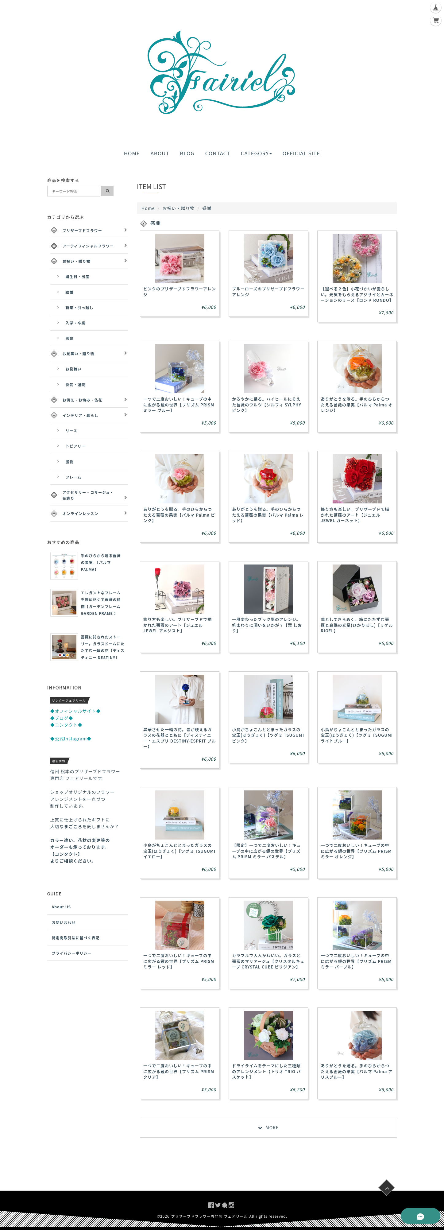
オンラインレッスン (80, 513)
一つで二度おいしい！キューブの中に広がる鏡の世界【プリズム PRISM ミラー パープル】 (356, 961)
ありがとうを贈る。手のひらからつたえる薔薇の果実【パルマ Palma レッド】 (268, 514)
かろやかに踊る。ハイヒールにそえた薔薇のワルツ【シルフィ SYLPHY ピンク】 (266, 404)
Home (148, 208)
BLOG (187, 153)
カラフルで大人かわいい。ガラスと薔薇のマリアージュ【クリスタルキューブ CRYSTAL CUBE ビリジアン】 (268, 961)
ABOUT (160, 153)
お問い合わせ (64, 922)
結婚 (70, 292)
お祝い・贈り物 (178, 208)
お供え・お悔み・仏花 (82, 399)
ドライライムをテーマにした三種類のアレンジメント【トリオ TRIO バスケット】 (266, 1071)
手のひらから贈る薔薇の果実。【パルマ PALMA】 (101, 562)
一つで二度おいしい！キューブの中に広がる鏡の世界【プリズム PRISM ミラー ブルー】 (178, 404)
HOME (132, 153)
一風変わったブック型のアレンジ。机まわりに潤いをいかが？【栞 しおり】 (267, 624)
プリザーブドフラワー (82, 230)
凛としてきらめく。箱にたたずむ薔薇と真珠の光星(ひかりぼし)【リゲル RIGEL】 (357, 624)
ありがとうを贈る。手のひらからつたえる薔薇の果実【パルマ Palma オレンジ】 (356, 404)
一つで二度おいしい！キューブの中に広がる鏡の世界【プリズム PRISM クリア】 (178, 1071)
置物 (70, 461)
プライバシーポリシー (72, 953)
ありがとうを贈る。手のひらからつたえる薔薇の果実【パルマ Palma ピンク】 (179, 514)
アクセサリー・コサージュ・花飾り (88, 495)
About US (61, 906)
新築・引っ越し (80, 307)
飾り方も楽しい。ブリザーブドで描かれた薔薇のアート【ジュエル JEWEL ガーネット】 (355, 514)
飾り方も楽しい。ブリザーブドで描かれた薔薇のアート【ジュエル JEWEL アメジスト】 (177, 624)
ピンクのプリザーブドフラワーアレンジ (179, 291)
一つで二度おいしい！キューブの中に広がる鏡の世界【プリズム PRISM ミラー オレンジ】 (356, 850)
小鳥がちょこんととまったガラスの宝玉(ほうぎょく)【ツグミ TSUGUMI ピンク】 (268, 735)
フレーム (74, 476)
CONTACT (217, 153)
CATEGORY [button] (256, 153)
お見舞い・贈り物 (79, 353)
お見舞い (74, 368)
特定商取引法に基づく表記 (76, 937)
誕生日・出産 (78, 276)
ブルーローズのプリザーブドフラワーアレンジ (268, 291)
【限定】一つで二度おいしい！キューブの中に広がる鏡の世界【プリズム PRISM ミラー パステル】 (266, 850)
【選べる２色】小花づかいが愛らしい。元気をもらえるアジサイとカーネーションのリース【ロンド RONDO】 (357, 294)
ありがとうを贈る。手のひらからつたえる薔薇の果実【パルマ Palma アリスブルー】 (356, 1071)
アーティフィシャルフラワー (88, 245)
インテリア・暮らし (80, 415)
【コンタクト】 (66, 854)
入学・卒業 (76, 322)
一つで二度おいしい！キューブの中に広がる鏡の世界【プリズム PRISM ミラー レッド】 (178, 961)
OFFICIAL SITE (301, 153)
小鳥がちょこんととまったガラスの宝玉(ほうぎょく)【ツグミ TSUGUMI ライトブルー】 (357, 735)
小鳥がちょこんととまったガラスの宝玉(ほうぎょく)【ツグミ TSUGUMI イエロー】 (179, 850)
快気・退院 (76, 384)
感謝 (70, 338)
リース (71, 430)
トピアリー (76, 445)
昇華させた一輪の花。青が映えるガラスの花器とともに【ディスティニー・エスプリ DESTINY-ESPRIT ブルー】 (179, 738)
